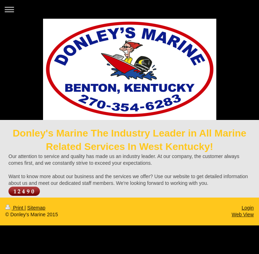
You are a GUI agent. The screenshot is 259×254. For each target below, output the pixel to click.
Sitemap (36, 208)
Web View (242, 214)
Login (248, 208)
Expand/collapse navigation (129, 9)
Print (15, 208)
